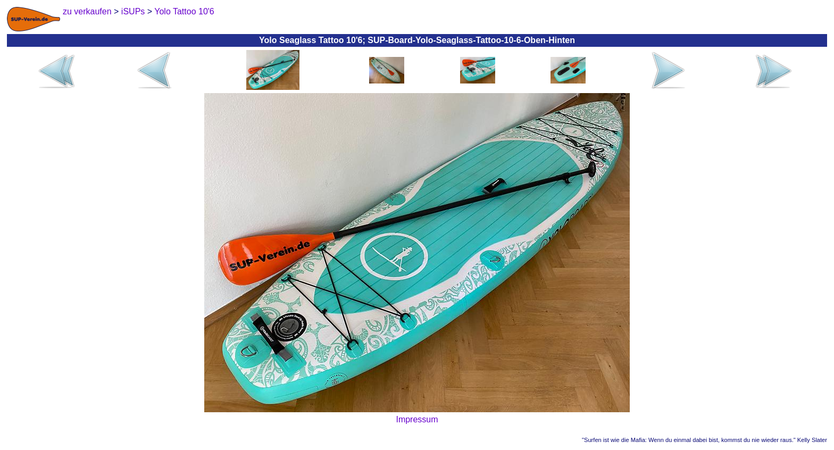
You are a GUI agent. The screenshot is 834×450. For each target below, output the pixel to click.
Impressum (417, 419)
